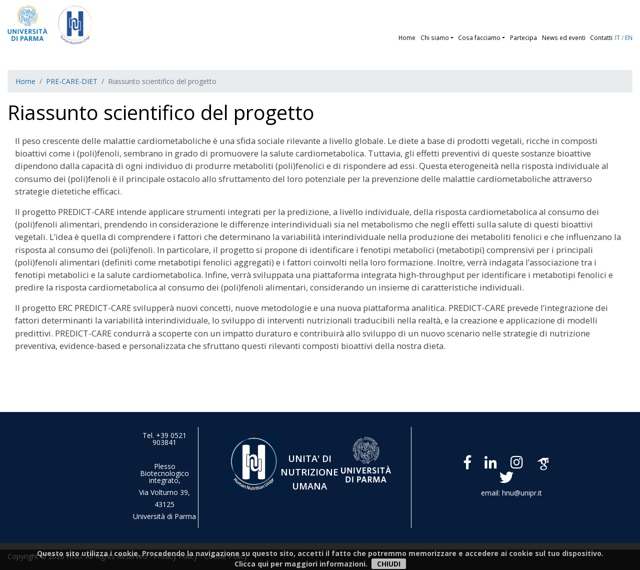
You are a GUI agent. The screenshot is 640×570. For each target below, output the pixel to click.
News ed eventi (564, 38)
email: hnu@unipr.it (511, 493)
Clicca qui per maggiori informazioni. (301, 563)
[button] (453, 38)
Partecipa (523, 38)
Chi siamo (434, 38)
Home (407, 38)
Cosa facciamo (479, 38)
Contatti (601, 38)
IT (617, 38)
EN (628, 38)
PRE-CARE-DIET (72, 81)
